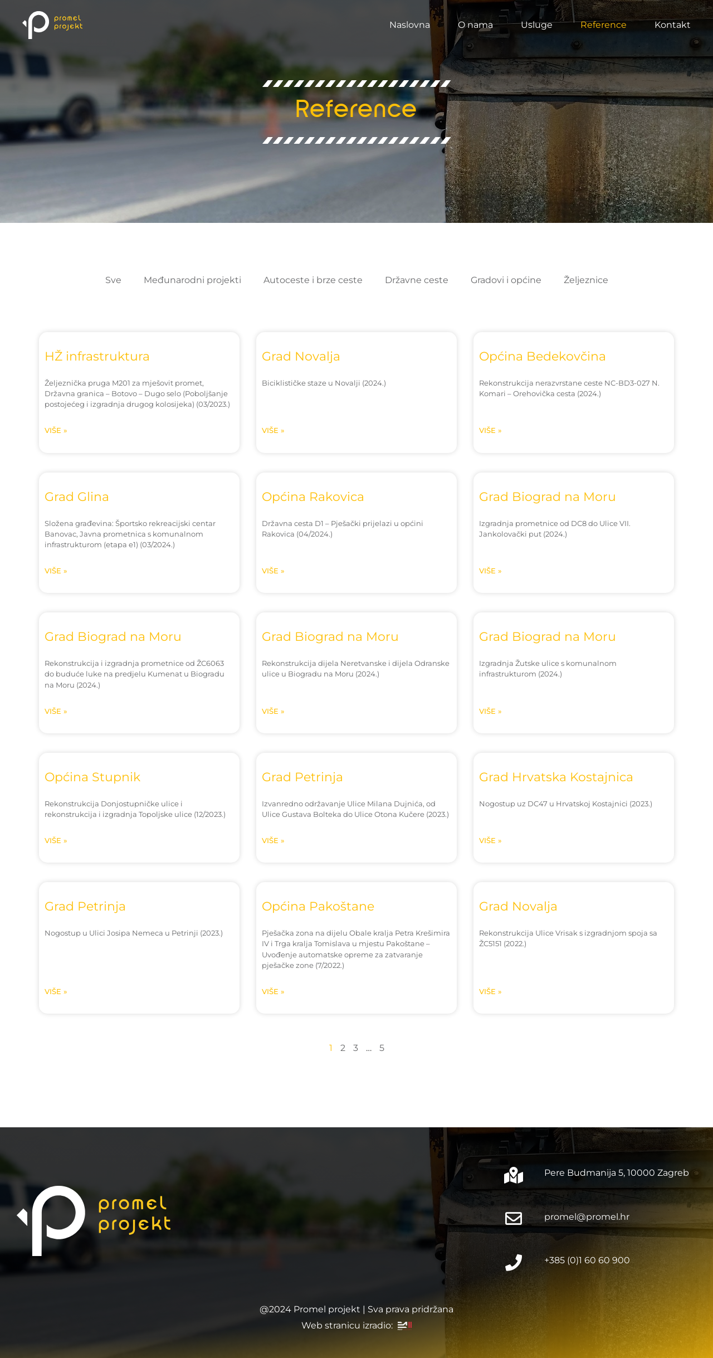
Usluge (537, 25)
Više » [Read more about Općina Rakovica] (273, 571)
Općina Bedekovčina (542, 356)
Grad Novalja (301, 356)
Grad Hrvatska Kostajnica (556, 777)
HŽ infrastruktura (97, 356)
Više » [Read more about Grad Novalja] (273, 430)
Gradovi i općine (506, 280)
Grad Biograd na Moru (547, 496)
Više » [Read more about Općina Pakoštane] (273, 991)
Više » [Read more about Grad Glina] (56, 571)
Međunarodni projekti (192, 280)
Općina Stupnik (92, 777)
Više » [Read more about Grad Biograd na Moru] (490, 571)
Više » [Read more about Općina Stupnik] (56, 840)
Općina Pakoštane (318, 906)
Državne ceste (416, 280)
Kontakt (673, 25)
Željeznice (586, 280)
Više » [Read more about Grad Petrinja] (273, 840)
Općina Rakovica (313, 496)
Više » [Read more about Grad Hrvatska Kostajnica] (490, 840)
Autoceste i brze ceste (313, 280)
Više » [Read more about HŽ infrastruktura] (56, 430)
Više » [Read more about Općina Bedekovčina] (490, 430)
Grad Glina (77, 496)
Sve (113, 280)
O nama (475, 25)
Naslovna (409, 25)
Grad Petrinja (302, 777)
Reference (603, 25)
